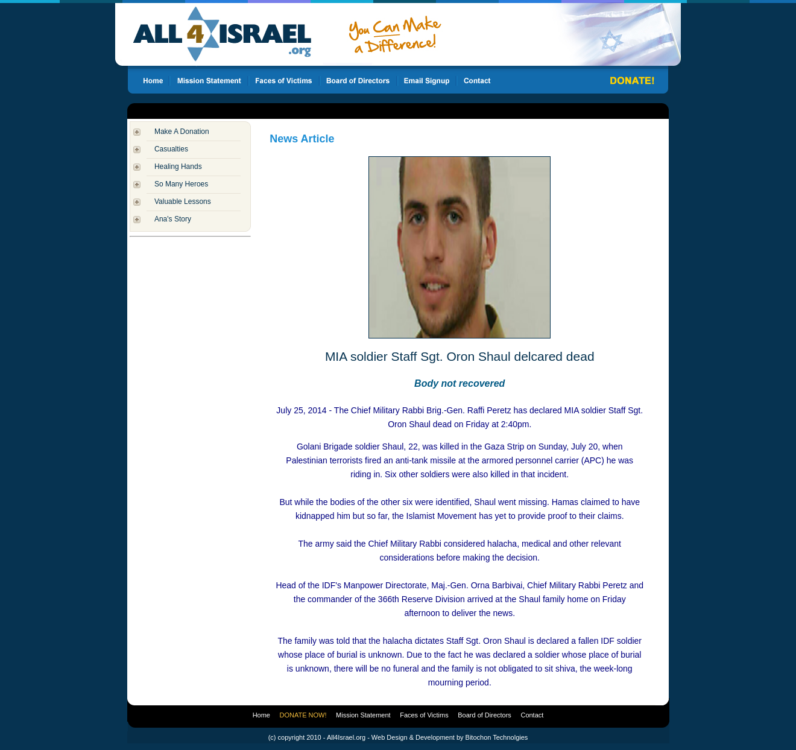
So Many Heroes (181, 184)
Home (261, 715)
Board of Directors (484, 715)
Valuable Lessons (182, 201)
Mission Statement (363, 715)
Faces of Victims (424, 715)
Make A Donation (181, 131)
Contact (531, 715)
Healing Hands (178, 166)
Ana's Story (172, 219)
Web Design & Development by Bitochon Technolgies (449, 737)
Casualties (171, 149)
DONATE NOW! (303, 715)
